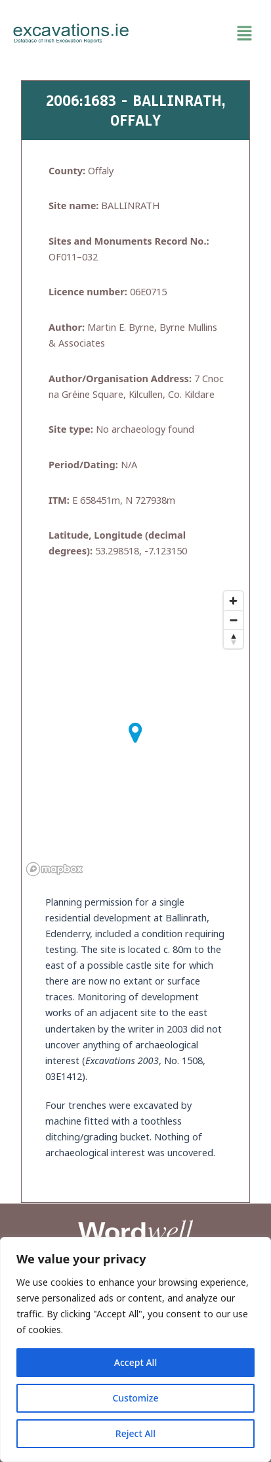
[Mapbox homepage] (54, 869)
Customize (135, 1398)
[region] (135, 1349)
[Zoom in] (233, 600)
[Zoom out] (233, 619)
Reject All (135, 1433)
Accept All (135, 1362)
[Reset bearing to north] (233, 638)
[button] (200, 33)
